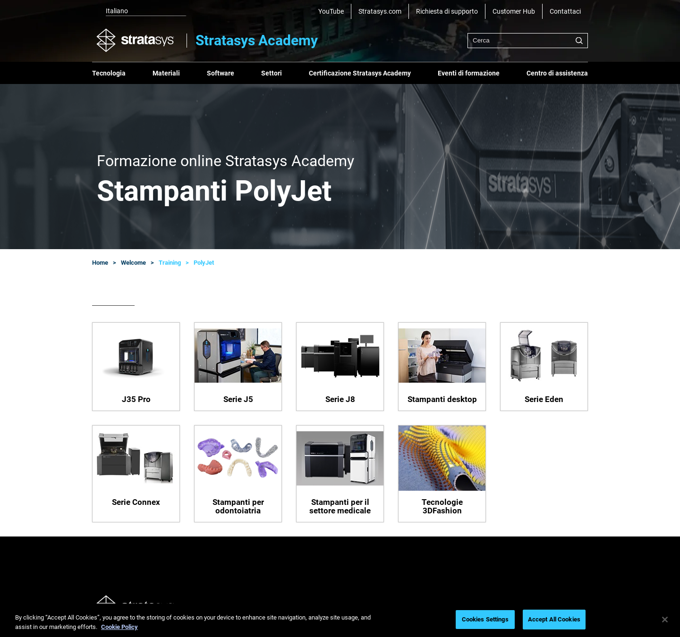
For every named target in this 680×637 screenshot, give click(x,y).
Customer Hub (514, 11)
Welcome (133, 262)
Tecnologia (109, 73)
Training (170, 262)
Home (100, 262)
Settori (271, 73)
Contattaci (565, 11)
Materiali (166, 73)
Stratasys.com (379, 11)
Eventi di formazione (469, 73)
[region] (340, 620)
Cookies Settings (485, 619)
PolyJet (204, 262)
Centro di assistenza (557, 73)
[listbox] (139, 11)
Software (220, 73)
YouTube (331, 11)
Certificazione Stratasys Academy (360, 73)
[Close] (664, 619)
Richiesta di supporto (447, 11)
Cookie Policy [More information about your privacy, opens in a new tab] (119, 626)
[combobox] (527, 41)
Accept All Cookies (554, 619)
